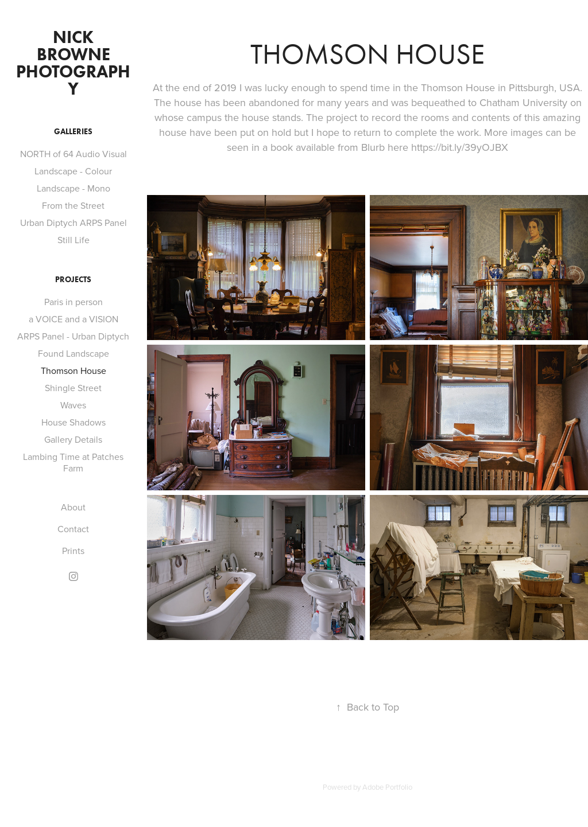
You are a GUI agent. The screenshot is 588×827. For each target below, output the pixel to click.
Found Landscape (73, 353)
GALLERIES (73, 131)
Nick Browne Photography (73, 62)
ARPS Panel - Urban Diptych (73, 336)
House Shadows (73, 422)
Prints (73, 550)
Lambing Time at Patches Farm (73, 462)
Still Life (73, 239)
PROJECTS (73, 279)
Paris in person (73, 301)
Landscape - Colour (73, 171)
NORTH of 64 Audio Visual (73, 153)
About (73, 507)
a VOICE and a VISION (73, 319)
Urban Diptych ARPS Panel (73, 222)
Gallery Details (73, 439)
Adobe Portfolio (387, 787)
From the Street (73, 205)
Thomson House (73, 370)
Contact (73, 528)
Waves (73, 405)
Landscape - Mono (73, 188)
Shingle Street (73, 387)
